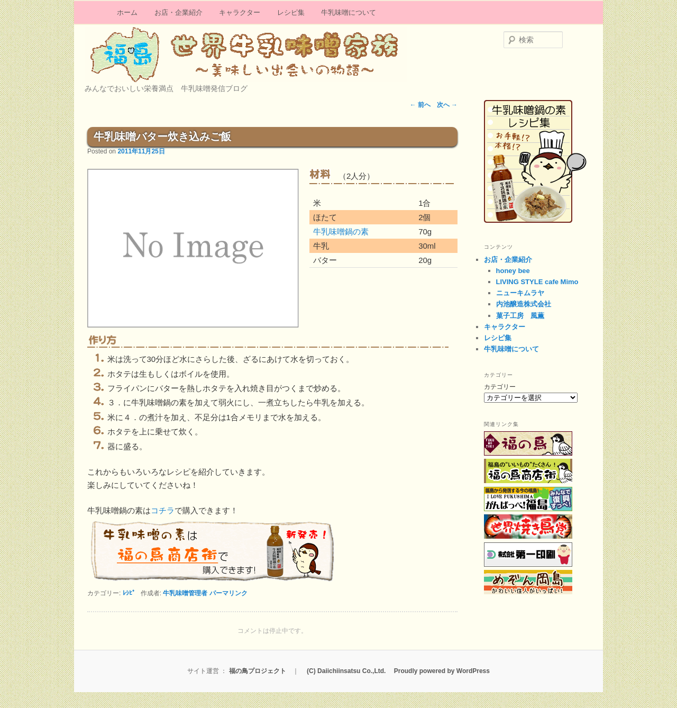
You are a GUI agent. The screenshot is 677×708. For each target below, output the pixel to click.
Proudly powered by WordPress (442, 671)
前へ (420, 104)
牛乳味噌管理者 (185, 593)
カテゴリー (500, 387)
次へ (447, 104)
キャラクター (239, 12)
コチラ (163, 510)
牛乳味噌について (348, 12)
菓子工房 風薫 (520, 316)
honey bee (513, 271)
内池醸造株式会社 (523, 304)
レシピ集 (291, 12)
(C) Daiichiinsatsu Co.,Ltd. (346, 671)
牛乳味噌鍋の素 (341, 231)
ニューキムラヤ (520, 293)
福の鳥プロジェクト (257, 671)
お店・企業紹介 (178, 12)
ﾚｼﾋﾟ (129, 593)
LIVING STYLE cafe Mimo (537, 282)
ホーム (127, 12)
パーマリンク (228, 593)
